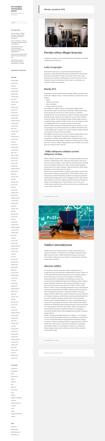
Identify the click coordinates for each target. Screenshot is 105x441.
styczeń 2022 (14, 190)
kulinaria (13, 387)
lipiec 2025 (14, 99)
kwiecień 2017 (14, 302)
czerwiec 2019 (14, 251)
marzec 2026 (14, 83)
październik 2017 (15, 288)
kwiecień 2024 (14, 136)
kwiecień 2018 (14, 275)
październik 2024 (15, 120)
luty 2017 (13, 307)
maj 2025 (13, 104)
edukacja (13, 381)
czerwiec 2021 (14, 208)
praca (12, 392)
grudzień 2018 (14, 262)
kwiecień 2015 (14, 355)
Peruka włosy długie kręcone (63, 52)
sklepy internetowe (16, 403)
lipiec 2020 (14, 235)
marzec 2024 (14, 139)
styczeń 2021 (14, 222)
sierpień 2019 (14, 248)
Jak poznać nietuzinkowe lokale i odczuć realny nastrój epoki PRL (19, 55)
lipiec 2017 (14, 294)
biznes (12, 373)
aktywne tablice (52, 265)
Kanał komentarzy (15, 432)
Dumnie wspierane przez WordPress (53, 353)
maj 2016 (13, 326)
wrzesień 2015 (14, 342)
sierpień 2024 (14, 126)
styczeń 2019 (14, 259)
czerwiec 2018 (14, 272)
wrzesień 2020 (14, 230)
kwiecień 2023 (14, 158)
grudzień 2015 (14, 334)
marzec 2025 (14, 110)
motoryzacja (14, 389)
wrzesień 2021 (14, 200)
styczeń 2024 (14, 144)
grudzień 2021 (14, 192)
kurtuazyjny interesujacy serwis (16, 8)
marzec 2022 (14, 184)
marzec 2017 (14, 304)
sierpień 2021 (14, 203)
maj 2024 (13, 134)
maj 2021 (13, 211)
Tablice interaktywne (58, 245)
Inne (12, 384)
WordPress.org (15, 434)
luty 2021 (13, 219)
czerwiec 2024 (14, 131)
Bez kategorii (14, 371)
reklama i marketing (16, 397)
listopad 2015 (14, 336)
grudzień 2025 (14, 91)
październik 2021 (15, 198)
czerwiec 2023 (14, 155)
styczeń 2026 (14, 88)
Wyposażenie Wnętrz (16, 413)
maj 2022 (13, 179)
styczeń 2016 (14, 331)
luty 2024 (13, 142)
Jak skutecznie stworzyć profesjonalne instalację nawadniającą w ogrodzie (17, 61)
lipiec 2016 (14, 320)
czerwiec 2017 (14, 296)
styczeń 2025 (14, 112)
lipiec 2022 (14, 174)
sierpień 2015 (14, 344)
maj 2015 (13, 352)
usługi (12, 411)
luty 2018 (13, 280)
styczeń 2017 (14, 310)
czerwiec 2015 (14, 350)
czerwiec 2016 (14, 323)
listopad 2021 (14, 195)
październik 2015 (15, 339)
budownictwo (14, 376)
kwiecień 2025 (14, 107)
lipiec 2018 (14, 270)
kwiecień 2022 (14, 182)
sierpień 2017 (14, 291)
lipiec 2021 (14, 206)
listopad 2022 (14, 166)
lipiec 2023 (14, 152)
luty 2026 (13, 86)
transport (13, 405)
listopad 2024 (14, 118)
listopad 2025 (14, 94)
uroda (12, 408)
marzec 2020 (14, 240)
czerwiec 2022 (14, 176)
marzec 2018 (14, 278)
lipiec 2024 (14, 128)
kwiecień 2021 (14, 214)
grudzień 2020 (14, 224)
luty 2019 (13, 256)
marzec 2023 (14, 160)
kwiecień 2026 (14, 80)
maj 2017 (13, 299)
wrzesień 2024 (14, 123)
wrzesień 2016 (14, 315)
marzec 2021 (14, 216)
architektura (14, 368)
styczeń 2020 (14, 243)
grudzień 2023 (14, 147)
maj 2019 (13, 254)
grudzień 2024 (14, 115)
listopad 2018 (14, 264)
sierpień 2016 (14, 318)
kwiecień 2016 (14, 328)
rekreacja (13, 400)
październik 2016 (15, 312)
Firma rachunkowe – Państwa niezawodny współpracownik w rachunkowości (19, 42)
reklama (13, 395)
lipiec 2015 (14, 347)
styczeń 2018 (14, 283)
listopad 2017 (14, 286)
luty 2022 (13, 187)
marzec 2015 (14, 358)
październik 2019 (15, 246)
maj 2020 (13, 238)
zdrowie (13, 416)
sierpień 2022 (14, 171)
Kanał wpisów (14, 429)
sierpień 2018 (14, 267)
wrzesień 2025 (14, 96)
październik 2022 (15, 168)
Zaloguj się (13, 426)
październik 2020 (15, 227)
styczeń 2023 (14, 163)
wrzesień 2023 (14, 150)
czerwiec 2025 (14, 102)
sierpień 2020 (14, 232)
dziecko (13, 379)
